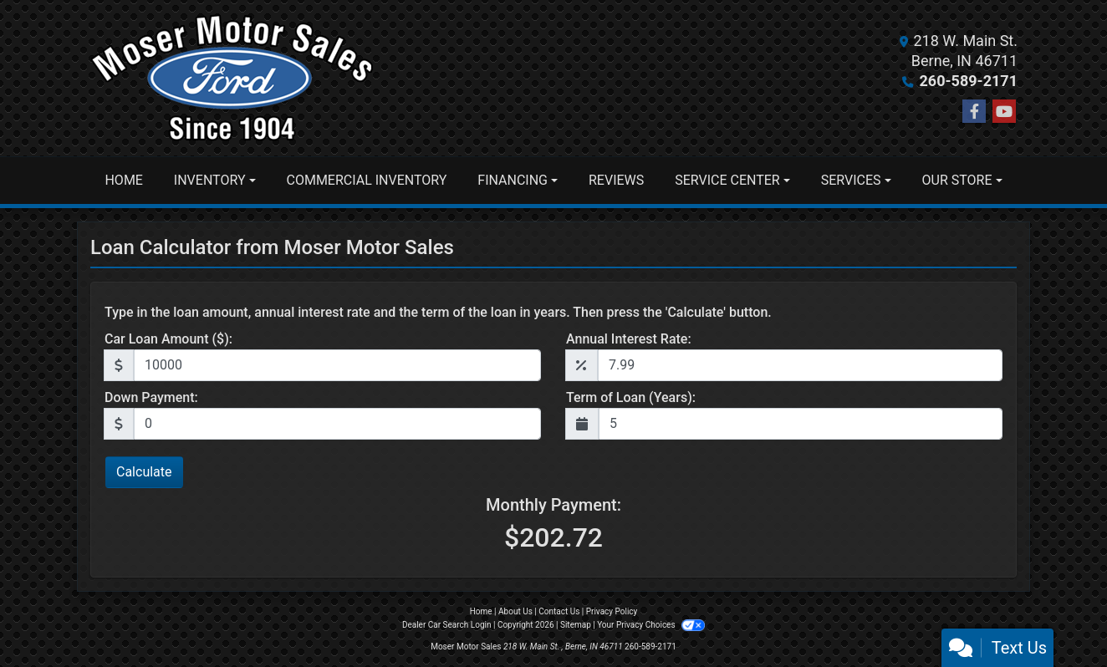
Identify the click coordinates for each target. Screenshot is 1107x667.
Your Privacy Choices (651, 624)
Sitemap (575, 624)
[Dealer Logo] (232, 78)
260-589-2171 (969, 80)
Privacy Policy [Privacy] (612, 611)
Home (481, 611)
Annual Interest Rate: (628, 339)
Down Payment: (151, 397)
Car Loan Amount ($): (168, 339)
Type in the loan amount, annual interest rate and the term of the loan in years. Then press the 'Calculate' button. (438, 312)
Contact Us (558, 611)
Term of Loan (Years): (631, 397)
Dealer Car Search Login (447, 624)
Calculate (144, 472)
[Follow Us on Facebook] (974, 112)
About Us (515, 611)
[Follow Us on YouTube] (1004, 112)
